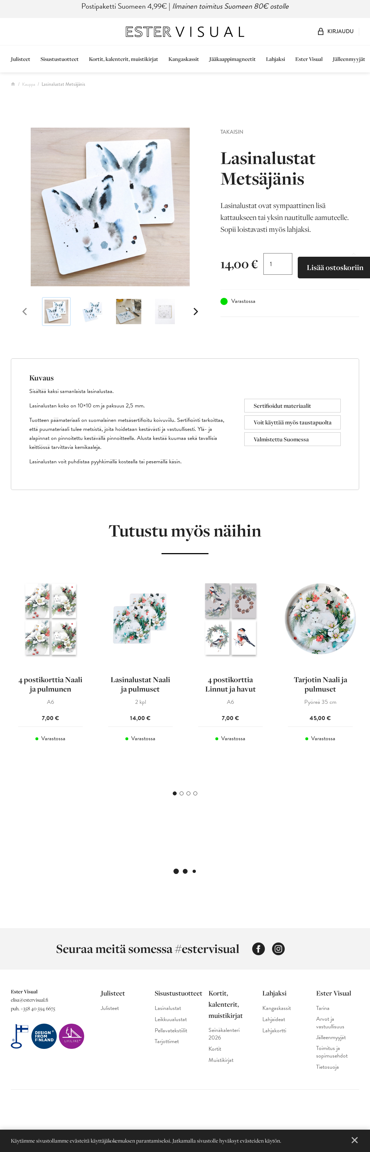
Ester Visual (309, 59)
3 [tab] (188, 793)
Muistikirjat (220, 1060)
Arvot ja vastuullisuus (330, 1022)
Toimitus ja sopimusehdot (332, 1052)
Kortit (214, 1049)
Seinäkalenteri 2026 (224, 1034)
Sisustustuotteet (59, 59)
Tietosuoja (327, 1067)
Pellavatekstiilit (171, 1030)
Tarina (323, 1008)
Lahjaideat (273, 1019)
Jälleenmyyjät (349, 59)
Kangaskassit (183, 59)
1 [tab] (175, 793)
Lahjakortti (274, 1030)
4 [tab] (195, 793)
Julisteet (20, 59)
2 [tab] (182, 793)
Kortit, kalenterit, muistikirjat (123, 59)
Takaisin (232, 132)
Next (196, 311)
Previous (24, 311)
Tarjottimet (167, 1041)
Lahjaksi (275, 59)
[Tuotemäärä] (277, 264)
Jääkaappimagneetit (232, 59)
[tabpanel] (50, 674)
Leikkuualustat (171, 1019)
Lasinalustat (168, 1008)
